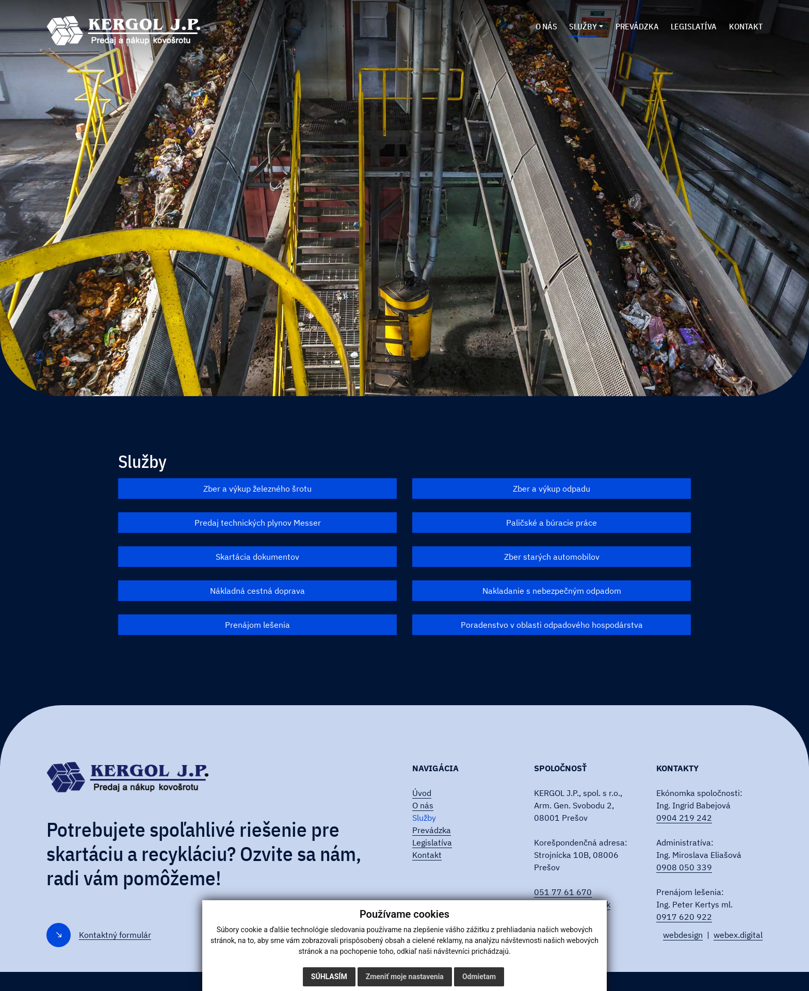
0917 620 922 (684, 917)
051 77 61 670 (563, 892)
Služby (424, 818)
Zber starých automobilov (552, 556)
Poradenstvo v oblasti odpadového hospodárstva (552, 625)
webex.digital (738, 935)
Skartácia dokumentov (257, 556)
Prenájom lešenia (257, 625)
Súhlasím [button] (329, 976)
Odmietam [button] (479, 976)
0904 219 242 (684, 818)
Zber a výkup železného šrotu (257, 488)
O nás (422, 805)
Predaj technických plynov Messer (258, 522)
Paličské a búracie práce (551, 522)
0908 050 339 (684, 867)
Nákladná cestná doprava (257, 591)
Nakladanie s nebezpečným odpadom (551, 591)
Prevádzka (431, 830)
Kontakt (427, 855)
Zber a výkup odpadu (551, 488)
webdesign (683, 935)
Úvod (421, 793)
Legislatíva (432, 842)
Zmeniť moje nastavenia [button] (405, 976)
